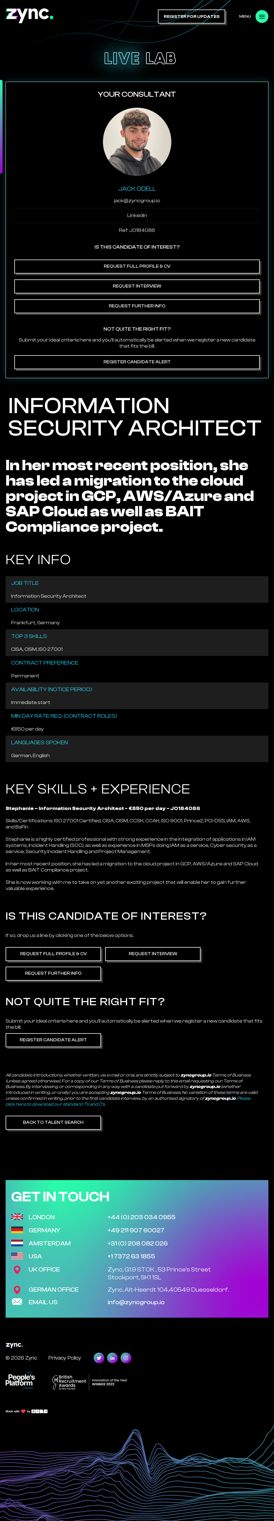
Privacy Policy (64, 1358)
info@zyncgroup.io (136, 1302)
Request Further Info (137, 306)
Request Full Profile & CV (137, 266)
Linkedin (137, 215)
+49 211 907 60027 (136, 1230)
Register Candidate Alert (137, 361)
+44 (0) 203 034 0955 (142, 1217)
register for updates (192, 16)
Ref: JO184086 (137, 230)
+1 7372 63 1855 (131, 1256)
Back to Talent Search (53, 1122)
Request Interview (137, 286)
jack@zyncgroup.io (137, 201)
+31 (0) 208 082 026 (138, 1243)
